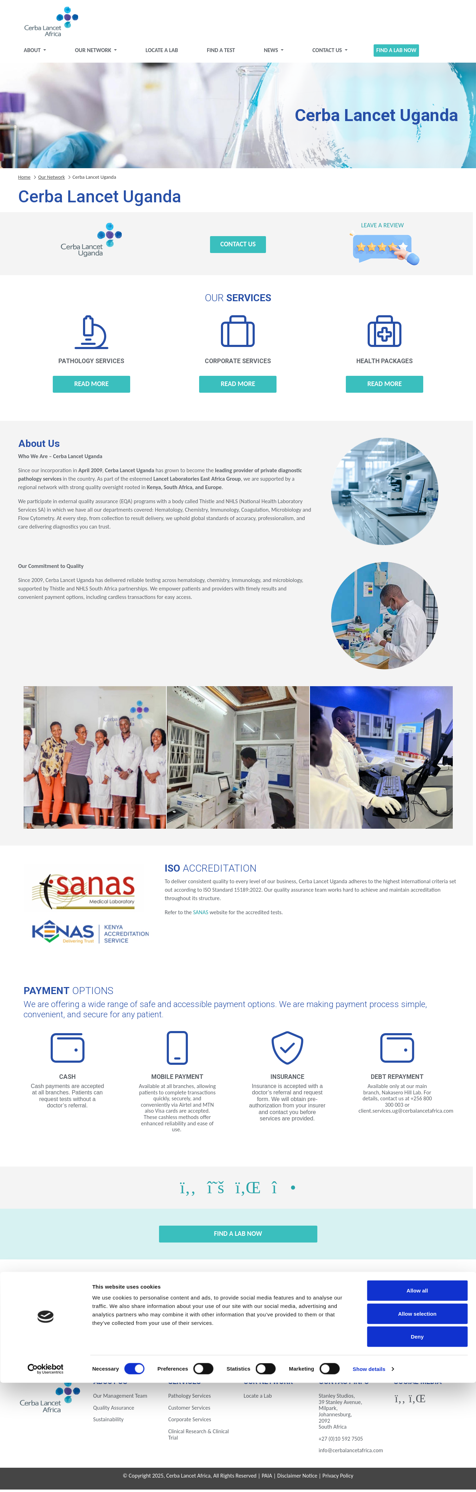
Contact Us (327, 53)
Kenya (401, 1325)
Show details (369, 1478)
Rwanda (183, 1344)
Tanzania (238, 1344)
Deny (417, 1446)
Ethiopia (183, 1325)
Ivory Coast (346, 1325)
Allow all (417, 1400)
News (271, 53)
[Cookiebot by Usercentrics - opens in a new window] (45, 1478)
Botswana (75, 1325)
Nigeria (129, 1344)
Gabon (238, 1325)
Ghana (292, 1325)
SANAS (200, 915)
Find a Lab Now (396, 53)
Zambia (346, 1344)
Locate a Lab (162, 53)
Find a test (221, 53)
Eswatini (129, 1325)
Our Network (94, 53)
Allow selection (417, 1423)
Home (24, 179)
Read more (91, 387)
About (33, 53)
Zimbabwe (401, 1344)
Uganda (292, 1344)
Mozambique (75, 1344)
